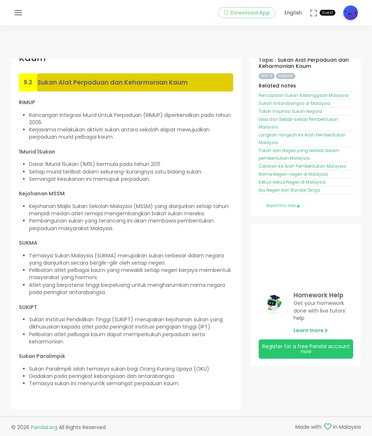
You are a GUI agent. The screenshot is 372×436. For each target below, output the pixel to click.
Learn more (311, 330)
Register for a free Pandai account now (306, 349)
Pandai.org (44, 427)
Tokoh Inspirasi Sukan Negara (290, 111)
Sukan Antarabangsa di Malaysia (294, 103)
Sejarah (285, 75)
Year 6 (266, 75)
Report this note (283, 205)
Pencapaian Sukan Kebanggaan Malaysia (303, 95)
